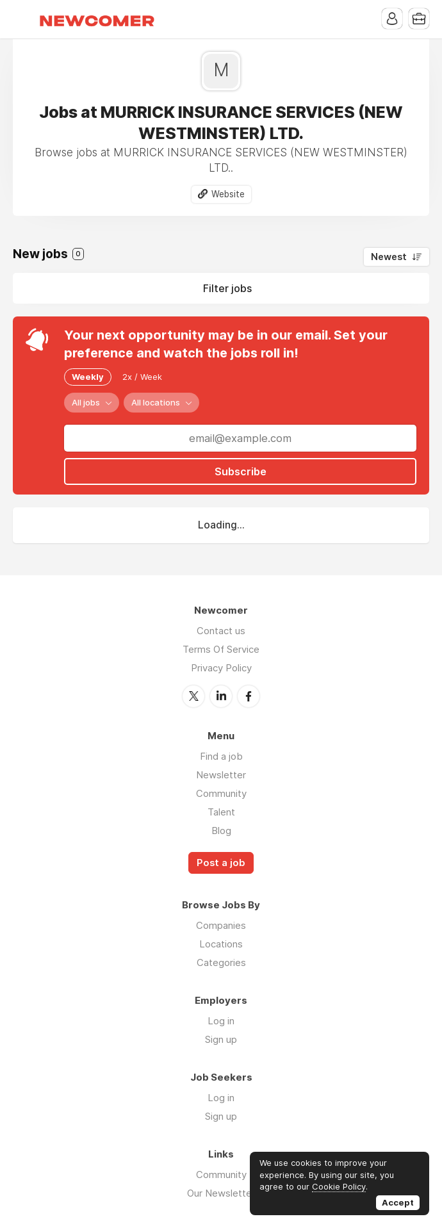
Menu (22, 19)
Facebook (248, 696)
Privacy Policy (221, 668)
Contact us (221, 631)
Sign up (221, 1039)
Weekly (88, 377)
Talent (221, 812)
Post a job (221, 863)
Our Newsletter (221, 1193)
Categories (221, 962)
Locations (221, 944)
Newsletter (221, 775)
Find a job (221, 756)
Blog (221, 830)
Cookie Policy (339, 1186)
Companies (221, 925)
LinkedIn (221, 696)
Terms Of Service (221, 649)
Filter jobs (227, 288)
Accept (398, 1202)
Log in (221, 1021)
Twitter (193, 696)
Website (228, 194)
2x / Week (142, 377)
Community (221, 793)
